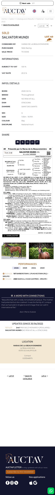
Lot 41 (45, 376)
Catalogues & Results (25, 19)
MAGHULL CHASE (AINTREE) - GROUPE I (25, 279)
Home (4, 19)
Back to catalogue (10, 25)
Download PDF (11, 236)
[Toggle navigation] (51, 11)
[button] (34, 11)
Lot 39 (10, 376)
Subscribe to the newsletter (20, 472)
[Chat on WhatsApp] (51, 491)
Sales (11, 19)
